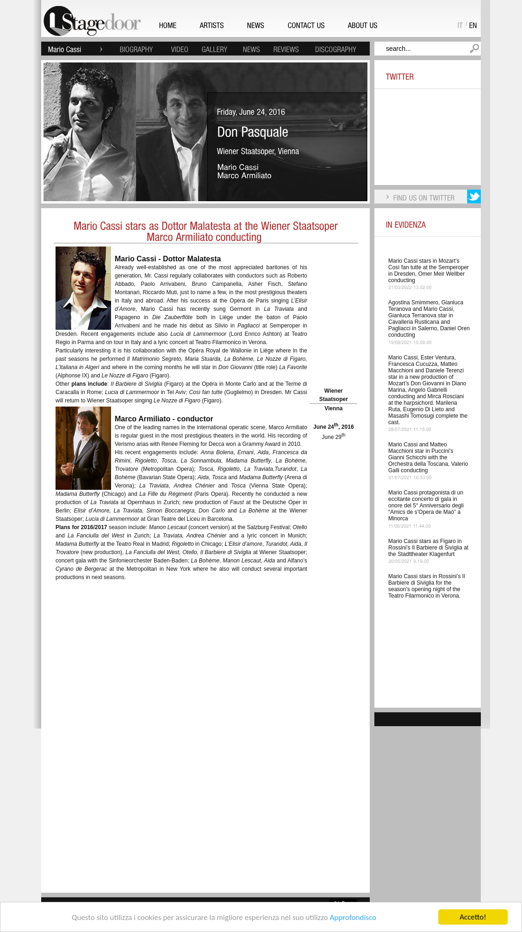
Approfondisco (352, 917)
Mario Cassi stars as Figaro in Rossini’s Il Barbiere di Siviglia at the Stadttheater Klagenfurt (428, 547)
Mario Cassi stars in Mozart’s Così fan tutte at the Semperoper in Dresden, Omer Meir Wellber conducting (428, 271)
